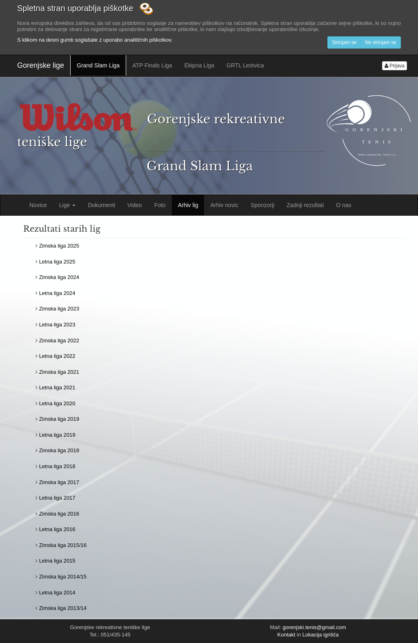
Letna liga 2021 (57, 387)
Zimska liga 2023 (59, 309)
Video (134, 205)
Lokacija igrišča (320, 635)
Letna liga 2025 (57, 262)
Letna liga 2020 (57, 403)
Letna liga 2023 (57, 325)
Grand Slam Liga (98, 65)
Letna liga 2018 (57, 466)
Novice (38, 205)
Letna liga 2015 (57, 561)
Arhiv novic (224, 205)
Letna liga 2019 (57, 435)
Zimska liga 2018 (59, 450)
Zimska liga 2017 (59, 482)
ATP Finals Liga (152, 65)
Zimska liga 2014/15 (63, 577)
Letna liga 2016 (57, 529)
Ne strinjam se (380, 42)
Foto (160, 205)
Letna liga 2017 (57, 498)
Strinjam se (344, 42)
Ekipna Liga (199, 65)
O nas (343, 205)
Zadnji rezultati (305, 205)
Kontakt (286, 635)
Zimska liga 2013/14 (63, 608)
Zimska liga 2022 (59, 340)
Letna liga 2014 (57, 592)
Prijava (395, 66)
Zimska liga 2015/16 (63, 545)
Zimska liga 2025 (59, 246)
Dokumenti (101, 205)
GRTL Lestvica (245, 65)
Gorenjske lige (40, 65)
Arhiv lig (188, 205)
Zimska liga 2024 (59, 277)
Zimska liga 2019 (59, 419)
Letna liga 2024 (57, 293)
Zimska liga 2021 (59, 372)
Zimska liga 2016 (59, 514)
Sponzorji (262, 205)
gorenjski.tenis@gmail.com (314, 627)
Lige (67, 205)
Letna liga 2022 (57, 356)
